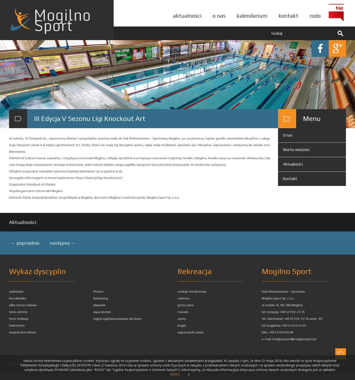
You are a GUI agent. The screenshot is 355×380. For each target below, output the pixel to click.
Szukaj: (277, 33)
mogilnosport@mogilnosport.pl (294, 339)
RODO (175, 374)
